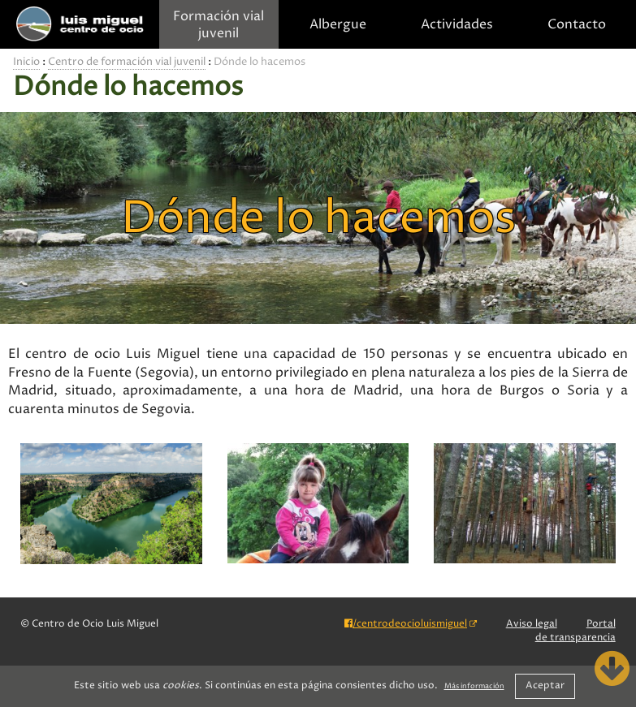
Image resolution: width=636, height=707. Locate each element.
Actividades (457, 24)
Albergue (337, 24)
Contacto (576, 24)
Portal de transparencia (575, 630)
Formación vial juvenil (218, 25)
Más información (474, 687)
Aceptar (545, 685)
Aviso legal (531, 624)
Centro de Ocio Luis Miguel (79, 24)
